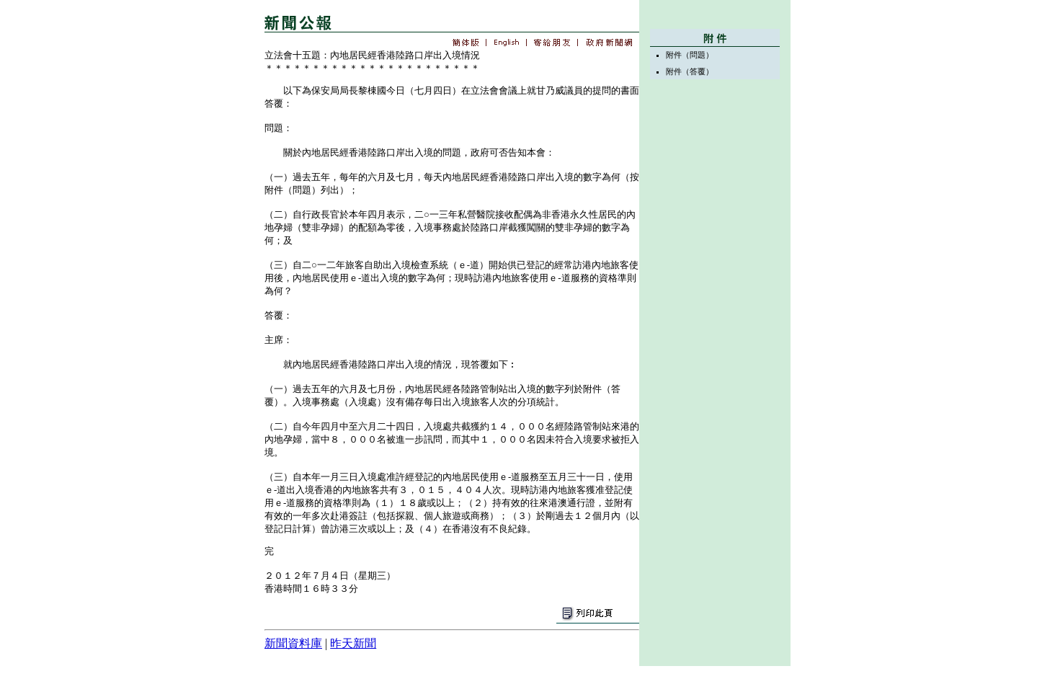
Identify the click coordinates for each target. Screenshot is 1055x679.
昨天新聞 (353, 643)
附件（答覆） (689, 71)
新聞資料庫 (293, 643)
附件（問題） (689, 54)
